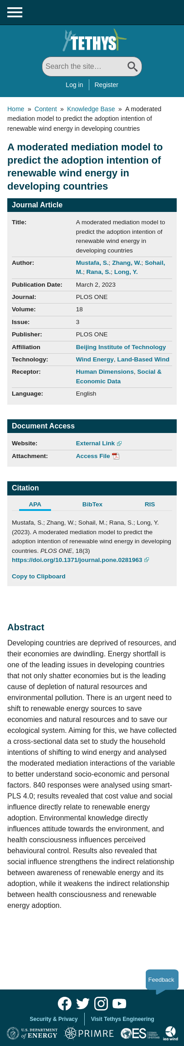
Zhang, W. (126, 262)
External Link (95, 443)
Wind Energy (95, 359)
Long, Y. (126, 271)
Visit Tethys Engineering (122, 1019)
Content (46, 109)
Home (15, 109)
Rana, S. (98, 271)
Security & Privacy (53, 1019)
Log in (74, 84)
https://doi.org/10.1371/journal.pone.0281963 (77, 559)
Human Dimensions (105, 371)
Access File (93, 456)
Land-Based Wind (143, 359)
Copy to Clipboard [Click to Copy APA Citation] (39, 576)
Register (106, 84)
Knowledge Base (91, 109)
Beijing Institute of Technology (121, 347)
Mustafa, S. (92, 262)
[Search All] (92, 67)
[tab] (40, 505)
